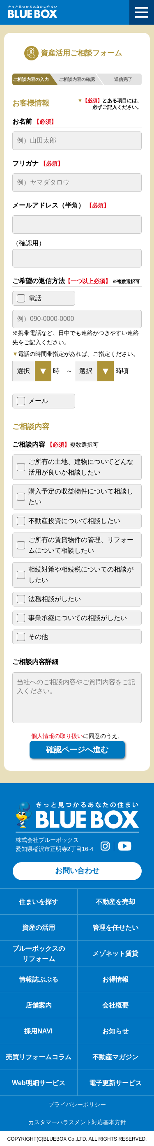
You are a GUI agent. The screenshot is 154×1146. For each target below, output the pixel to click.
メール (38, 400)
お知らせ (115, 1031)
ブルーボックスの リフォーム (38, 953)
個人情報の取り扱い (57, 736)
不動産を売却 (115, 901)
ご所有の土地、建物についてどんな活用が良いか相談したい (80, 467)
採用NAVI (38, 1031)
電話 (34, 298)
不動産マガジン (115, 1057)
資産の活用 (38, 927)
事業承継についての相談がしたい (77, 617)
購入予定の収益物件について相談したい (80, 496)
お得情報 (115, 979)
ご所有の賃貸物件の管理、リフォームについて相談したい (80, 545)
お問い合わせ (77, 871)
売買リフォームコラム (38, 1057)
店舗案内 (38, 1005)
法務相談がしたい (54, 598)
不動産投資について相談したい (74, 520)
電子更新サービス (115, 1082)
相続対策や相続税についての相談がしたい (80, 574)
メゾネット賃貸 (115, 953)
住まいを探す (38, 901)
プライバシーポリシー (77, 1104)
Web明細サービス (38, 1082)
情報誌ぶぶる (38, 979)
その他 (38, 636)
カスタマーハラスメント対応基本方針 (77, 1122)
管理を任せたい (115, 927)
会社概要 (115, 1005)
